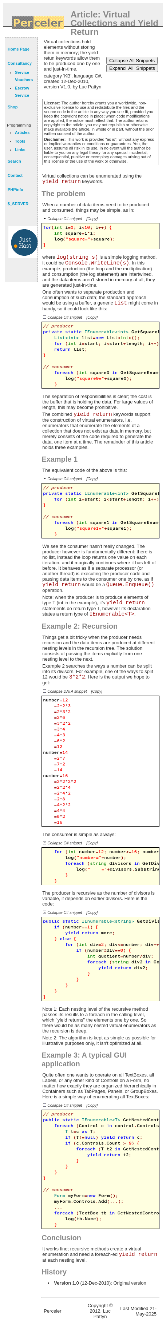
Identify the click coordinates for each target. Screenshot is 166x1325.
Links (20, 149)
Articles (22, 132)
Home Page (18, 49)
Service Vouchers (24, 76)
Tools (20, 141)
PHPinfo (15, 189)
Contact (15, 175)
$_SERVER (18, 204)
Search (14, 161)
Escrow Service (22, 92)
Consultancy (20, 63)
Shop (13, 107)
